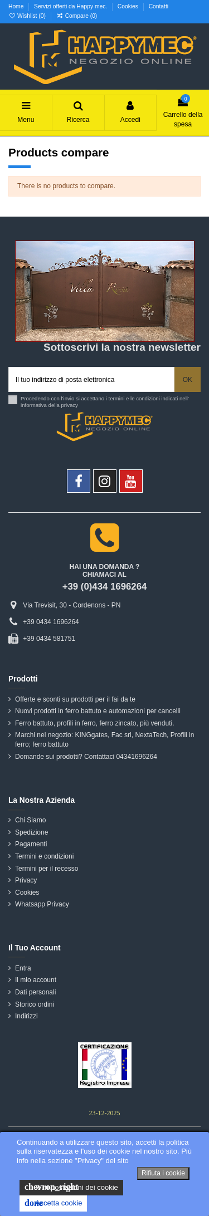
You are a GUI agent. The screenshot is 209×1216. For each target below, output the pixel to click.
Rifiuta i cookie (163, 1173)
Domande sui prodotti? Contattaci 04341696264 (86, 757)
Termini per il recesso (46, 868)
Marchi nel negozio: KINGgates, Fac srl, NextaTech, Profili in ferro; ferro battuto (104, 739)
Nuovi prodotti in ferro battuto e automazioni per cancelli (98, 711)
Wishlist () (27, 16)
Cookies (129, 6)
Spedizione (31, 832)
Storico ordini (34, 1004)
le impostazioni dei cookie (71, 1187)
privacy (69, 405)
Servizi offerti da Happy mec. (71, 6)
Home (16, 6)
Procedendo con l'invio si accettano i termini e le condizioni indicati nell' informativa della (105, 401)
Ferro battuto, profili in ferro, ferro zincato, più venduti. (94, 723)
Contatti (158, 6)
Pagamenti (31, 844)
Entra (23, 968)
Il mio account (35, 980)
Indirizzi (26, 1016)
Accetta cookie (53, 1203)
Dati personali (35, 992)
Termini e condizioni (44, 856)
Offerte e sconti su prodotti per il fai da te (75, 699)
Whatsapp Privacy (42, 904)
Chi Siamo (30, 820)
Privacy (26, 880)
